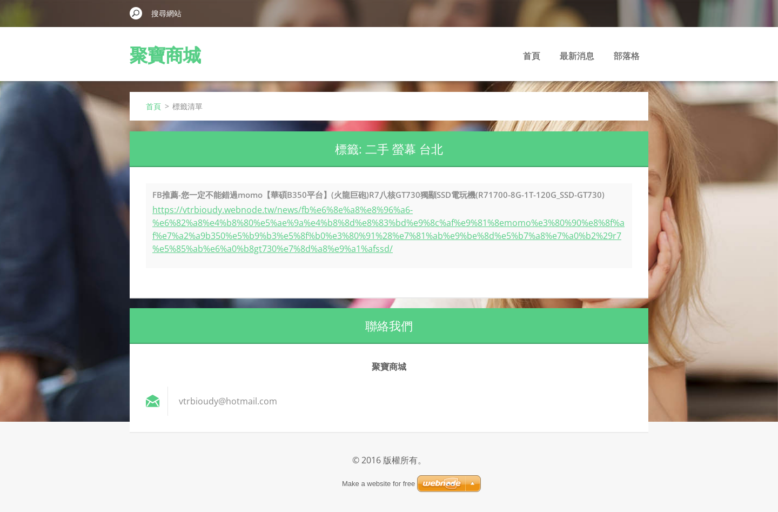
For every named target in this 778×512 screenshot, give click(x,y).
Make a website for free (378, 484)
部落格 (627, 56)
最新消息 (577, 56)
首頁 (531, 56)
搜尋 (136, 13)
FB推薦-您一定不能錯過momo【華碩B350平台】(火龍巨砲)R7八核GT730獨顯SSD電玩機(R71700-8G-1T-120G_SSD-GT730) (378, 194)
